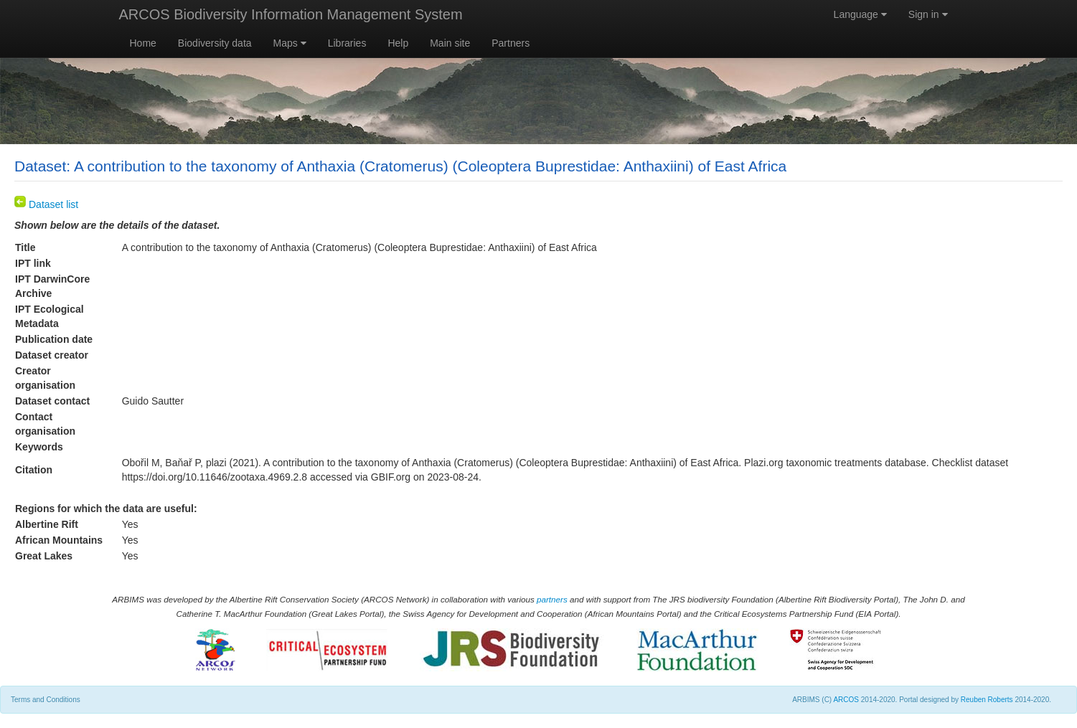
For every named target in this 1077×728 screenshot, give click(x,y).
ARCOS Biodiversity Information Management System (291, 14)
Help (397, 43)
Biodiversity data (215, 43)
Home (143, 43)
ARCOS (846, 700)
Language (860, 14)
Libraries (347, 43)
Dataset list (46, 204)
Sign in (928, 14)
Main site (450, 43)
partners (552, 599)
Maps (289, 43)
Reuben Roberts (987, 700)
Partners (511, 43)
